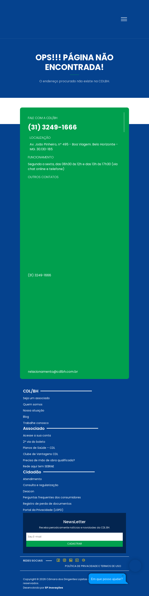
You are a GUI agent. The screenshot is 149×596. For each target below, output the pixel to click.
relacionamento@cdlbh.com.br (53, 371)
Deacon (28, 491)
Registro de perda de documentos (47, 504)
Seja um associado (36, 398)
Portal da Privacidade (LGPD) (43, 510)
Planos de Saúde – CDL (39, 448)
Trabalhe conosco (36, 423)
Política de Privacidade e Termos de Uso (93, 566)
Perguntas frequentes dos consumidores (52, 497)
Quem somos (32, 404)
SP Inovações (54, 587)
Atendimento (32, 479)
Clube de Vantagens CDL (40, 454)
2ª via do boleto (34, 442)
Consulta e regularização (40, 485)
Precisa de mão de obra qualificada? (49, 460)
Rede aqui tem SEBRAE (38, 466)
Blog (26, 417)
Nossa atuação (33, 410)
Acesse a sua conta (37, 435)
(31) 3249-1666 (52, 127)
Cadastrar (74, 543)
